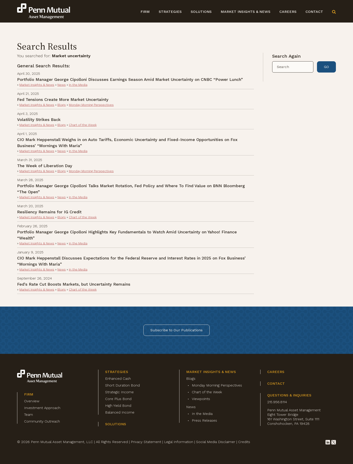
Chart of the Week (83, 125)
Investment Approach (42, 408)
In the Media (78, 84)
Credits (244, 442)
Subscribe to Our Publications (176, 330)
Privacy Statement (146, 442)
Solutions (201, 11)
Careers (287, 11)
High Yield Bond (118, 405)
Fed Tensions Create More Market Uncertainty (63, 99)
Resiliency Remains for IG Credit (49, 211)
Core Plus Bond (118, 399)
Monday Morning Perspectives (91, 105)
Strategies (170, 11)
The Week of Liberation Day (44, 165)
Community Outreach (42, 421)
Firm (145, 11)
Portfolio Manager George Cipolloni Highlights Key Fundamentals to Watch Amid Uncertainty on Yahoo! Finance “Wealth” (127, 235)
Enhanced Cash (118, 378)
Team (28, 414)
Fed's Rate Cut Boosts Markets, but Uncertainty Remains (73, 284)
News (61, 84)
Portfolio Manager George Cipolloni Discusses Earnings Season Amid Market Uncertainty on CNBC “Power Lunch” (130, 79)
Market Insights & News (245, 11)
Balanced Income (119, 412)
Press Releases (204, 420)
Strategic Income (119, 392)
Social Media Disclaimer (215, 442)
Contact (314, 11)
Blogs (61, 105)
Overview (31, 401)
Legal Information (178, 442)
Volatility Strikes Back (39, 119)
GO (326, 67)
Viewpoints (201, 399)
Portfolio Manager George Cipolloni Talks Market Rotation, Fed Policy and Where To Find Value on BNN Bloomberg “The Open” (131, 188)
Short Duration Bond (122, 385)
